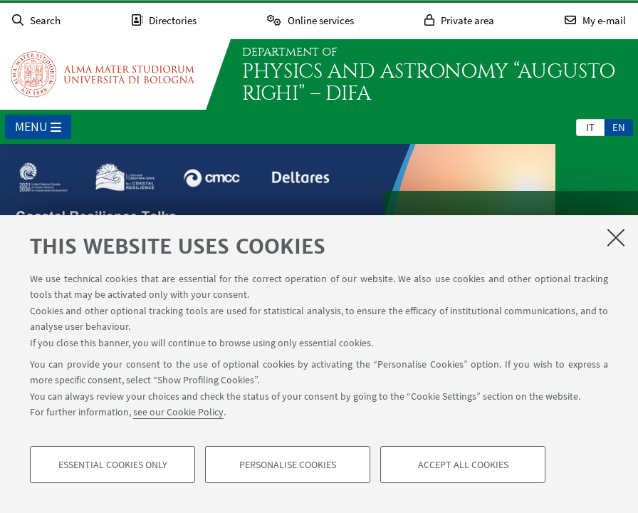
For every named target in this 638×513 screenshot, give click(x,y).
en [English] (618, 127)
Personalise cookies (287, 464)
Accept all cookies (463, 464)
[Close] (616, 237)
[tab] (590, 127)
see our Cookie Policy (178, 411)
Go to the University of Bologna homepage (102, 74)
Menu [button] (38, 127)
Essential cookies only (112, 464)
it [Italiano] (590, 127)
